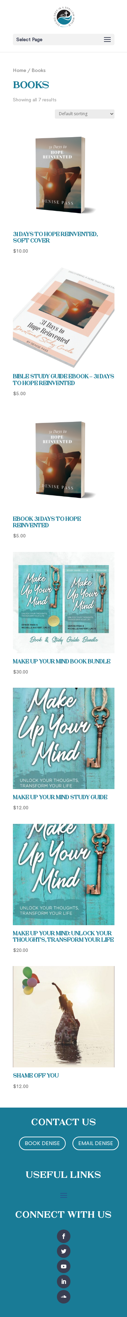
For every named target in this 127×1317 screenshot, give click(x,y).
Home (19, 70)
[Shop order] (84, 114)
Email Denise (95, 1143)
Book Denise (42, 1143)
